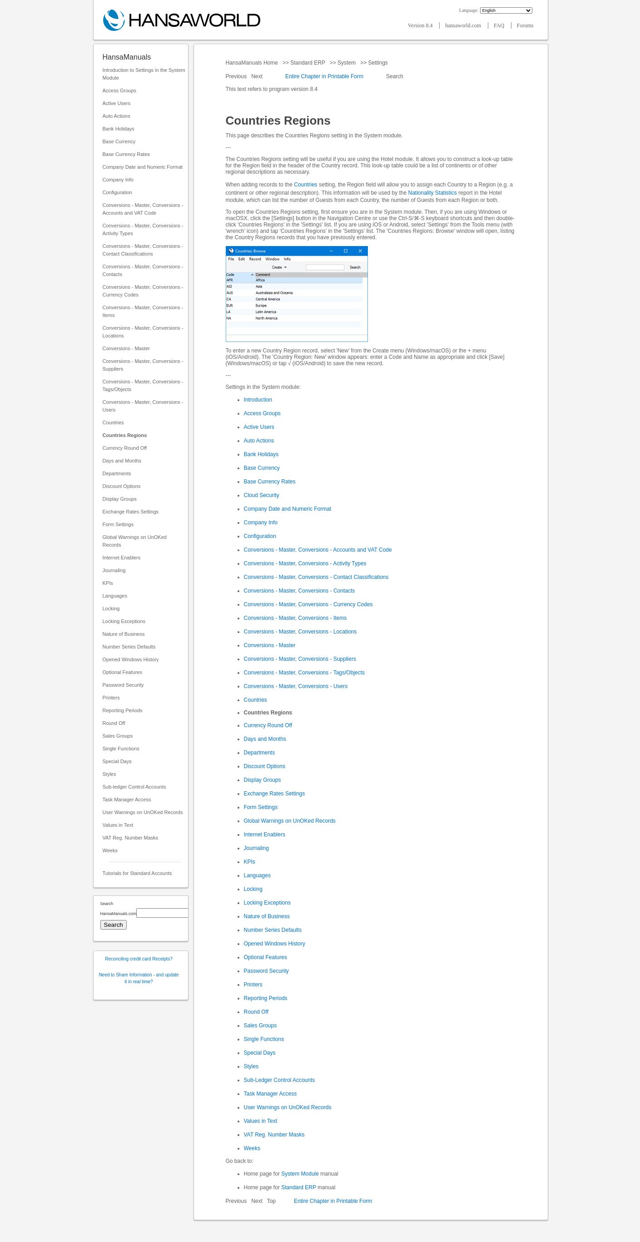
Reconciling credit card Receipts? (138, 958)
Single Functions (121, 748)
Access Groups (120, 90)
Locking (111, 608)
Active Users (117, 103)
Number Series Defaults (129, 646)
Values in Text (118, 825)
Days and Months (122, 460)
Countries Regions (125, 435)
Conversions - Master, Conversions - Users (143, 405)
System (346, 63)
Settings (378, 63)
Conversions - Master (126, 348)
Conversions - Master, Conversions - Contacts (143, 270)
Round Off (114, 723)
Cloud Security (261, 495)
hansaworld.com (463, 25)
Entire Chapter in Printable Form (324, 76)
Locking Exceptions (124, 621)
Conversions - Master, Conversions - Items (143, 311)
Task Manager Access (127, 799)
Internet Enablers (122, 557)
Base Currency (119, 141)
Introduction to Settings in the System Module (144, 73)
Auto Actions (116, 116)
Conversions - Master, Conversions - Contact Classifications (143, 249)
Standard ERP (308, 63)
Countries (113, 422)
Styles (109, 774)
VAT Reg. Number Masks (131, 837)
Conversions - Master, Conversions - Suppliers (143, 365)
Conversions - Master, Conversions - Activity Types (143, 229)
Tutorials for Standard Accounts (137, 873)
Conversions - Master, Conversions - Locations (143, 331)
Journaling (114, 570)
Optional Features (122, 672)
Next (257, 76)
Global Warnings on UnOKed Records (135, 541)
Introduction (258, 400)
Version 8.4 (421, 25)
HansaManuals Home (253, 63)
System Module (300, 1174)
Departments (117, 473)
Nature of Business (124, 634)
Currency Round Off (125, 448)
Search (395, 76)
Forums (525, 25)
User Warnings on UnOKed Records (143, 812)
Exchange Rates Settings (131, 511)
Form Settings (118, 524)
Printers (111, 697)
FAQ (500, 25)
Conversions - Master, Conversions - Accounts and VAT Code (143, 209)
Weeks (110, 850)
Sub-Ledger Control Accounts (279, 1080)
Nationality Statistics (432, 193)
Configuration (117, 192)
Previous (237, 76)
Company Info (118, 179)
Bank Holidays (118, 128)
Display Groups (120, 499)
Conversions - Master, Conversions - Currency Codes (143, 290)
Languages (115, 595)
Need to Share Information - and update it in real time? (139, 978)
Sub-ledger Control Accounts (134, 786)
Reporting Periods (123, 710)
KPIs (108, 583)
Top (271, 1201)
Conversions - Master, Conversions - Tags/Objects (143, 385)
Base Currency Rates (126, 154)
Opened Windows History (131, 659)
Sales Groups (118, 736)
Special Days (117, 761)
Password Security (123, 685)
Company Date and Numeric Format (143, 167)
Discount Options (122, 486)
